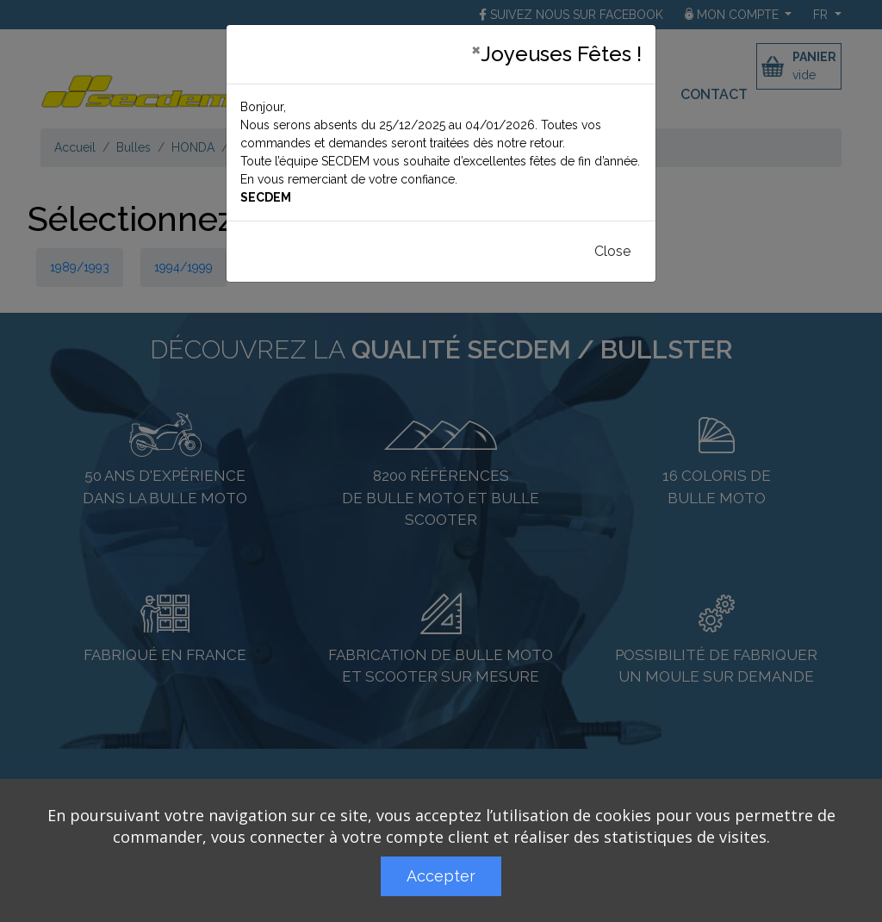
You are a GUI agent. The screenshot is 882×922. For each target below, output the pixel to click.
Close (612, 251)
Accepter (441, 876)
